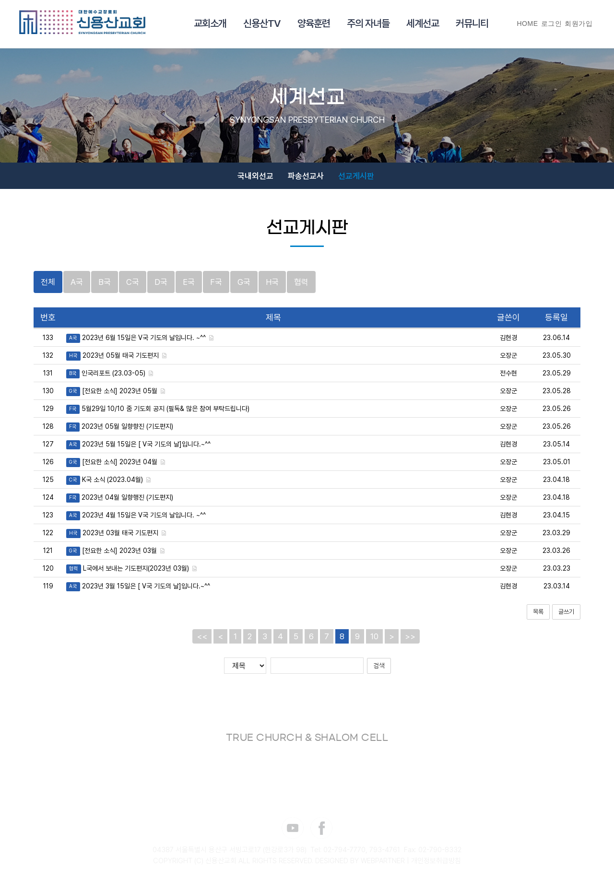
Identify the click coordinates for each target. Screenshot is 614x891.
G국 (243, 287)
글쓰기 (566, 616)
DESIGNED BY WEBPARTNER (360, 866)
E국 (189, 287)
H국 (272, 287)
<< (202, 641)
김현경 (508, 342)
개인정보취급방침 (436, 866)
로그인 (551, 23)
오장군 (508, 360)
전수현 (508, 378)
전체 (48, 287)
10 (374, 641)
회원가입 (578, 23)
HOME (527, 23)
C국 (132, 287)
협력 (301, 287)
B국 (104, 287)
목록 (538, 616)
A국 (77, 287)
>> (410, 641)
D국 (160, 287)
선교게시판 (356, 179)
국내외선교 (255, 179)
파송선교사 (306, 179)
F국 (216, 287)
